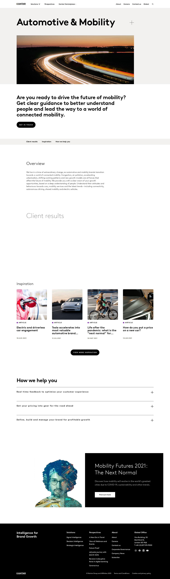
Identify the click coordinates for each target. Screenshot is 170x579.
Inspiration (46, 142)
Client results (32, 142)
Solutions (34, 4)
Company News (118, 553)
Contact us (136, 4)
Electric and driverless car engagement (31, 329)
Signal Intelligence (74, 537)
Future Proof (94, 548)
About (118, 4)
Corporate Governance (121, 549)
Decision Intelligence (75, 541)
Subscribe (116, 557)
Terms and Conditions (121, 573)
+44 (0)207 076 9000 (144, 545)
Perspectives (49, 4)
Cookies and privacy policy (141, 573)
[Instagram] (135, 551)
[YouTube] (143, 551)
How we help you (63, 142)
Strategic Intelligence (75, 545)
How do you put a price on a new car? (138, 329)
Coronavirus (94, 566)
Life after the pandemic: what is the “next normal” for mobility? (102, 332)
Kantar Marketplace (67, 4)
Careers (127, 4)
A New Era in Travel (96, 537)
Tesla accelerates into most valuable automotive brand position (66, 332)
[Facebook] (139, 551)
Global (146, 4)
